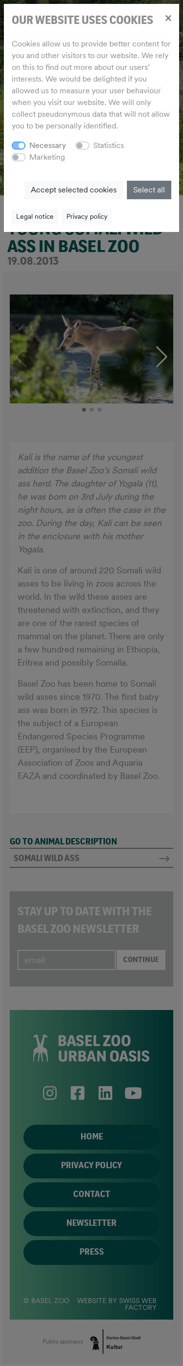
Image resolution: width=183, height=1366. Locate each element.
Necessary (47, 145)
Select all (149, 189)
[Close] (168, 17)
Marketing (47, 157)
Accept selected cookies (74, 189)
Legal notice (35, 216)
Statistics (108, 145)
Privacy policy (86, 216)
